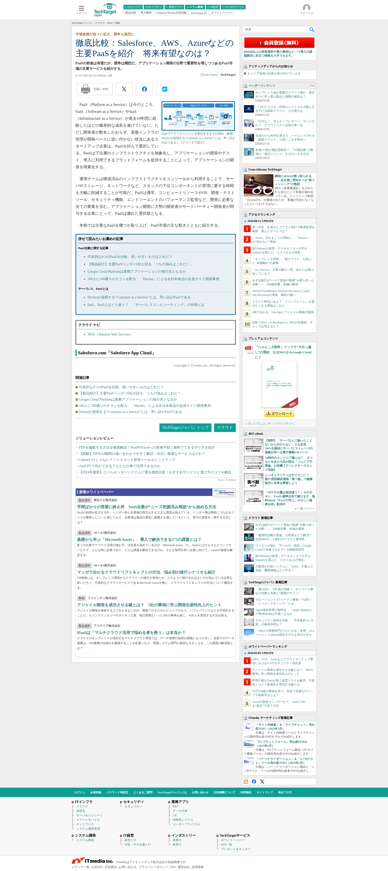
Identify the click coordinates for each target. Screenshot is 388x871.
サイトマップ (265, 792)
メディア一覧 (80, 867)
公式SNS (97, 867)
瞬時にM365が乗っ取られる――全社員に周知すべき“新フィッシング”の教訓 (295, 180)
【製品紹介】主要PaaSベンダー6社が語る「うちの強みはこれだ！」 (140, 264)
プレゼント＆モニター (236, 849)
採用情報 (198, 867)
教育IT (177, 844)
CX (175, 815)
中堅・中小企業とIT (137, 844)
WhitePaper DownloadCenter (224, 492)
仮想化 (80, 811)
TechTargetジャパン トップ (185, 427)
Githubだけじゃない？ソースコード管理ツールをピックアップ (127, 460)
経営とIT (130, 840)
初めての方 (285, 792)
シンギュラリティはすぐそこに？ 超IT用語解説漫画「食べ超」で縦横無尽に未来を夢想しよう (289, 479)
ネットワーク (85, 824)
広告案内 (111, 867)
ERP (175, 806)
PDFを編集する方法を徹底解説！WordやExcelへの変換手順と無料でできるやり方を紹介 (147, 447)
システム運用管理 (88, 828)
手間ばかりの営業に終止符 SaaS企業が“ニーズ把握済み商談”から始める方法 (146, 507)
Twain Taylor (210, 74)
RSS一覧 (226, 844)
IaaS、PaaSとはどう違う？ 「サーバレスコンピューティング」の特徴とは (146, 305)
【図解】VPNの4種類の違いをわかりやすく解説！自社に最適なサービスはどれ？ (142, 454)
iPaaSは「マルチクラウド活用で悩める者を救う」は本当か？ (131, 632)
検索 (312, 29)
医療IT (177, 840)
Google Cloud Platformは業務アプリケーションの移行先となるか (137, 271)
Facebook (254, 781)
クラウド (225, 427)
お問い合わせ (200, 792)
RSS (246, 781)
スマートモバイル (88, 820)
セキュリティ (133, 806)
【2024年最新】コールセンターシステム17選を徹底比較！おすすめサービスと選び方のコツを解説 (155, 472)
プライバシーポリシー (154, 867)
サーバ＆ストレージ (89, 815)
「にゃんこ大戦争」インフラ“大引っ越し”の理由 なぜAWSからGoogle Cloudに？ (283, 352)
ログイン (79, 792)
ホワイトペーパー (233, 840)
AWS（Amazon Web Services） (110, 334)
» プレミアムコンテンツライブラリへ (270, 423)
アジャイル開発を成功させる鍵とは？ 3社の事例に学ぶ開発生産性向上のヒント (149, 605)
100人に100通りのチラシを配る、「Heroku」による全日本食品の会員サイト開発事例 (153, 279)
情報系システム (183, 820)
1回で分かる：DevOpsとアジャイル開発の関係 (283, 312)
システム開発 (85, 840)
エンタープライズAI (186, 824)
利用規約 (246, 792)
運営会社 (184, 867)
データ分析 (180, 811)
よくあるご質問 (142, 792)
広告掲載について (224, 792)
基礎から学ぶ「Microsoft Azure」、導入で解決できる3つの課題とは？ (139, 539)
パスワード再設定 (117, 792)
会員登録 (95, 792)
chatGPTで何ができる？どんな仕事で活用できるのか (120, 466)
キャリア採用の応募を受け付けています (274, 73)
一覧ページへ (306, 508)
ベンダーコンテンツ (261, 85)
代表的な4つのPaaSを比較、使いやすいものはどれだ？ (130, 257)
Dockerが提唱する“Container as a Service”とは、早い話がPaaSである (139, 297)
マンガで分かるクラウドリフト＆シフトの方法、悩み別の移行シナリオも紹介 (146, 572)
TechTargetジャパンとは (172, 792)
